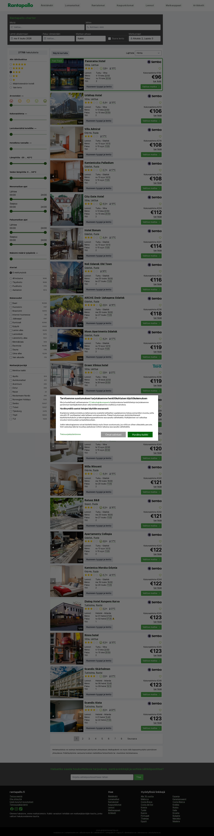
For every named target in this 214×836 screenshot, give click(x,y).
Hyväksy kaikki (140, 434)
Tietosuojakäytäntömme (70, 434)
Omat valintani (113, 434)
